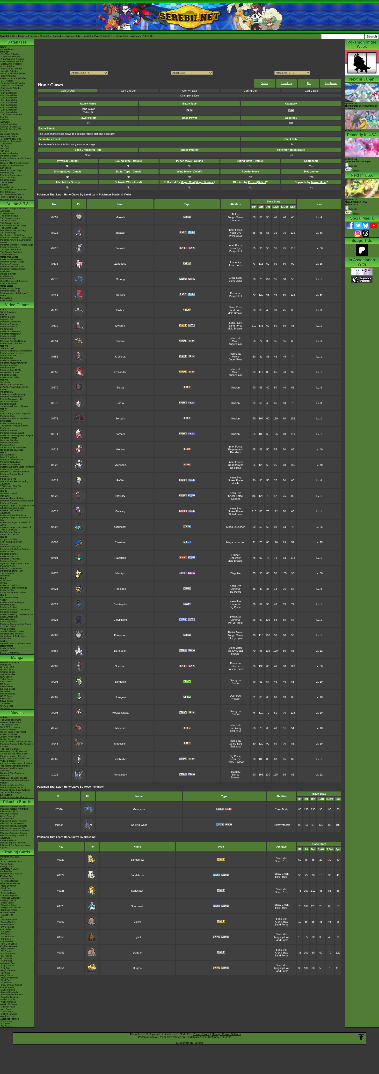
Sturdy (235, 774)
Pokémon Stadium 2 (10, 585)
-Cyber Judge (6, 1011)
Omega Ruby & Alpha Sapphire (15, 413)
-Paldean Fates (7, 912)
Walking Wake (139, 824)
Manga (17, 658)
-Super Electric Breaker (11, 994)
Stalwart (235, 653)
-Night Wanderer (8, 1002)
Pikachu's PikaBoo (9, 814)
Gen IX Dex (68, 90)
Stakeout (235, 731)
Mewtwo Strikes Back (10, 722)
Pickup (236, 214)
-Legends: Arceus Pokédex (13, 78)
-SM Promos (6, 956)
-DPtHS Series (7, 936)
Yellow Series (6, 679)
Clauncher (120, 526)
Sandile (120, 341)
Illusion (235, 387)
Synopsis (351, 209)
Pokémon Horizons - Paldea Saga (16, 245)
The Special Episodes (10, 249)
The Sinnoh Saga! (9, 228)
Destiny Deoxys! (8, 739)
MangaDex (5, 665)
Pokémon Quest (8, 404)
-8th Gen (4, 148)
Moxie (235, 341)
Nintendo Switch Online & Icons (15, 643)
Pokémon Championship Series (15, 158)
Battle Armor (235, 632)
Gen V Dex (311, 90)
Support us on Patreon (189, 1042)
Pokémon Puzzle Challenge (13, 588)
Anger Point (235, 344)
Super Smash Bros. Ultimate (14, 406)
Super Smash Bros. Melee (13, 592)
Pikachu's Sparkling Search (13, 833)
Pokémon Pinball (8, 607)
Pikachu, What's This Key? (13, 843)
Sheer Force (235, 480)
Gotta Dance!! (7, 818)
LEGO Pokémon (8, 177)
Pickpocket (235, 235)
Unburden (235, 557)
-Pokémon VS (7, 1016)
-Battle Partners (7, 990)
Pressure (235, 293)
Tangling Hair (281, 937)
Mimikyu (120, 573)
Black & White (7, 455)
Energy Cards (7, 866)
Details (264, 83)
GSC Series (6, 681)
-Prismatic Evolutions (10, 898)
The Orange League (10, 218)
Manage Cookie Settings (226, 1034)
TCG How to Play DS (10, 486)
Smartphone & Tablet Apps (13, 636)
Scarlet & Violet (7, 317)
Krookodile (120, 372)
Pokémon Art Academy (11, 423)
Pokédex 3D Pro (8, 479)
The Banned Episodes (11, 252)
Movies (17, 713)
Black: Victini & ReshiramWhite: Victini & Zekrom (15, 759)
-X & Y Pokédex (7, 66)
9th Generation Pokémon (12, 194)
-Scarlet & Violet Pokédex (12, 83)
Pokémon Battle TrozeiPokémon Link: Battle (15, 419)
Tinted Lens (235, 514)
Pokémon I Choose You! (12, 785)
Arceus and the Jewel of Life (14, 754)
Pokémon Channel (9, 554)
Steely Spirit (235, 638)
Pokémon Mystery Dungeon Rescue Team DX (13, 364)
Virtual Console (7, 629)
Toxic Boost (235, 265)
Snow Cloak (281, 873)
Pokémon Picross (8, 438)
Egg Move (331, 83)
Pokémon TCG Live (9, 377)
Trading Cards (17, 852)
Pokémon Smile (7, 367)
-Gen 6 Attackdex (8, 105)
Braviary (120, 495)
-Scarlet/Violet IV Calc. (11, 139)
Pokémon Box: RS (9, 556)
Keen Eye (235, 232)
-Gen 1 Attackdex (8, 93)
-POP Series (6, 961)
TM (309, 83)
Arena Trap (281, 921)
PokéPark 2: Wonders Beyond (14, 471)
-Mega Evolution (8, 886)
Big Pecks (235, 591)
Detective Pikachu (9, 401)
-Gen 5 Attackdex (8, 102)
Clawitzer (120, 542)
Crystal (3, 583)
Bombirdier (120, 759)
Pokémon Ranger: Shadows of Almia (15, 523)
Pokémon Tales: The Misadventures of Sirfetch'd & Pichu (14, 293)
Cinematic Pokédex (9, 134)
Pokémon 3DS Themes (11, 634)
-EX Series (5, 939)
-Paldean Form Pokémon (12, 199)
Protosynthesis (281, 824)
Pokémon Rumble (9, 503)
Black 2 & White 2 (8, 457)
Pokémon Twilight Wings (12, 262)
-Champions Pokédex (10, 88)
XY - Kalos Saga (8, 232)
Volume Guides (7, 674)
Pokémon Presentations (11, 175)
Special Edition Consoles (12, 631)
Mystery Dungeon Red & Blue (14, 563)
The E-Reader (7, 573)
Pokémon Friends (8, 326)
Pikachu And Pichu (9, 811)
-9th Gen (4, 146)
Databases (17, 42)
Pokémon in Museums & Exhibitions (12, 166)
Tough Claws (235, 217)
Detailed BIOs (7, 669)
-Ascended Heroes (9, 881)
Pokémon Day (7, 173)
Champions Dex (189, 95)
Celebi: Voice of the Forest (13, 732)
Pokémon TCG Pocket (11, 343)
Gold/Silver (5, 580)
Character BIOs (7, 667)
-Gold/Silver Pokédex (10, 56)
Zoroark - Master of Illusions (13, 756)
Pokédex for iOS (8, 488)
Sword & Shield (7, 348)
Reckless (235, 452)
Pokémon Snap (7, 605)
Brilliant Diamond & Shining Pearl (16, 351)
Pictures (352, 171)
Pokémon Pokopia (9, 324)
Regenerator (235, 449)
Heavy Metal (235, 650)
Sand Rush (235, 307)
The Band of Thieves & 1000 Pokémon (14, 427)
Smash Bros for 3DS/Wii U (13, 447)
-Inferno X (5, 973)
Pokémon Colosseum (10, 546)
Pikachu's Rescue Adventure (14, 809)
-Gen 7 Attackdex (8, 107)
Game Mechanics (8, 136)
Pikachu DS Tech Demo (11, 568)
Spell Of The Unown (10, 727)
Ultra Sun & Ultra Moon (11, 384)
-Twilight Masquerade (10, 907)
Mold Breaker (235, 313)
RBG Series (6, 677)
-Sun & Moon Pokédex (11, 68)
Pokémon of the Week (11, 141)
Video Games (17, 305)
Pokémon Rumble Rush (11, 396)
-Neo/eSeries (6, 941)
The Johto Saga (8, 220)
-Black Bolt (5, 888)
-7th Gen (4, 151)
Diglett (137, 921)
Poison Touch (235, 669)
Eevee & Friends (8, 840)
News (3, 47)
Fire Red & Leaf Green (11, 542)
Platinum (4, 496)
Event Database (8, 192)
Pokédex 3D (6, 476)
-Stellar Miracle (7, 999)
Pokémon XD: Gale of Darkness (15, 549)
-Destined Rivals (8, 893)
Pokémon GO (7, 329)
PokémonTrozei (7, 566)
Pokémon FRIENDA (10, 653)
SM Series (5, 708)
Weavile (120, 294)
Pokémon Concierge (10, 288)
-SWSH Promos (8, 953)
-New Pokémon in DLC (11, 197)
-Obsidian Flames (8, 919)
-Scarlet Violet (7, 924)
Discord (56, 36)
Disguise (235, 573)
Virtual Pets (5, 638)
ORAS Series (6, 706)
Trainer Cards (7, 864)
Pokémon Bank (7, 416)
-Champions (6, 143)
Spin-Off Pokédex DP (10, 127)
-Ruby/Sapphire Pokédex (12, 59)
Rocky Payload (235, 762)
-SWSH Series (7, 927)
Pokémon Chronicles (10, 247)
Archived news (7, 49)
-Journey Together (9, 895)
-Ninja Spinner (7, 965)
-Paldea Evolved (8, 922)
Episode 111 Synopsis (358, 162)
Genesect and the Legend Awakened (12, 769)
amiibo (3, 641)
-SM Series (5, 929)
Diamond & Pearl (8, 493)
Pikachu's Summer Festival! (13, 821)
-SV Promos (6, 951)
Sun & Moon (6, 382)
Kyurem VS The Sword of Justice (16, 763)
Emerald (4, 544)
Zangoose (120, 263)
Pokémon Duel (7, 445)
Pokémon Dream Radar (11, 459)
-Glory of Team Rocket (11, 985)
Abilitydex (5, 122)
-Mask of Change (8, 1004)
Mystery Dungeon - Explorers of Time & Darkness (15, 528)
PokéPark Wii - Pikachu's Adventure (12, 511)
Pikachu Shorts (17, 802)
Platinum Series (7, 694)
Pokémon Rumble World (12, 433)
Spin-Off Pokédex (8, 124)
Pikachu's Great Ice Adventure (14, 830)
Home (21, 36)
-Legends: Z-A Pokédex (11, 85)
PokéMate (5, 575)
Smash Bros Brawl (9, 534)
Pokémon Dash (7, 551)
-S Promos (5, 1023)
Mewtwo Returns (8, 729)
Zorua (120, 387)
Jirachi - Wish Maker (10, 737)
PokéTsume (6, 300)
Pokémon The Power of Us (13, 787)
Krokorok (120, 356)
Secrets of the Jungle (10, 792)
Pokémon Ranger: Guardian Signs (16, 501)
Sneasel (120, 232)
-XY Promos (6, 958)
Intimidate (235, 338)
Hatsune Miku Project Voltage (14, 163)
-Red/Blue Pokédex (9, 54)
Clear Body (235, 277)
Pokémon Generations (11, 259)
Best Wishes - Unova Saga (13, 230)
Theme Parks (6, 182)
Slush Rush (281, 876)
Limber (235, 554)
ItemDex (4, 117)
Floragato (120, 697)
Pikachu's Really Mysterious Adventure (13, 836)
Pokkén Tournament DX (11, 399)
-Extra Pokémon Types (11, 861)
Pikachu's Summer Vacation (13, 806)
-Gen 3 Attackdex (8, 98)
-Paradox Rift (6, 915)
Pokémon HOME (8, 355)
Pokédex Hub (72, 36)
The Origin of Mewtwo (11, 720)
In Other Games (8, 626)
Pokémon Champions (10, 322)
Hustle (235, 483)
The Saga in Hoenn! (10, 223)
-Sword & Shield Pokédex (12, 73)
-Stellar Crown (7, 903)
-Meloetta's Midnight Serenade (15, 766)
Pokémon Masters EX (10, 334)
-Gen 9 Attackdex (8, 112)
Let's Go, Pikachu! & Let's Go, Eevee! (14, 388)
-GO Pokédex (7, 81)
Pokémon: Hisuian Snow (12, 266)
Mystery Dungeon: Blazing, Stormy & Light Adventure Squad (17, 506)
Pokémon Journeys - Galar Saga (16, 237)
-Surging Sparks (8, 900)
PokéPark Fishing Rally (11, 571)
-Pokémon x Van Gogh (11, 170)
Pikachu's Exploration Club (13, 828)
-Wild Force (5, 1009)
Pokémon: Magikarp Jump (13, 394)
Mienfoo (120, 449)
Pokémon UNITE (8, 336)
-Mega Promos (7, 948)
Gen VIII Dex (128, 90)
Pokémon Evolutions (10, 264)
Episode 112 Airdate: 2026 (356, 202)
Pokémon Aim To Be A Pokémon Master (15, 241)
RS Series (5, 684)
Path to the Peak (8, 274)
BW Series (5, 698)
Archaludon (120, 774)
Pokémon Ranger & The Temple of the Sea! (17, 745)
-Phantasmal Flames (10, 883)
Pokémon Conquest (9, 469)
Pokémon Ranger (8, 561)
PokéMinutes (6, 276)
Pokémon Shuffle (8, 430)
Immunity (235, 262)
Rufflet (120, 480)
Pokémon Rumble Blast (11, 474)
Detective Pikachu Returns (13, 341)
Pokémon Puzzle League (12, 602)
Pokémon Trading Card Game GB (16, 614)
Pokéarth (147, 36)
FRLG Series (6, 686)
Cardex (3, 131)
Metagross (139, 809)
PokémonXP (6, 160)
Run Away (235, 728)
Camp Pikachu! (7, 816)
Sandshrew (137, 859)
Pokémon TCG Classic (11, 874)
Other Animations (8, 283)
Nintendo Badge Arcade (11, 450)
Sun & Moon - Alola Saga (12, 235)
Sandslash (137, 890)
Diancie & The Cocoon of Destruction (12, 774)
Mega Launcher (235, 526)
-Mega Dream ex (8, 970)
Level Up (286, 83)
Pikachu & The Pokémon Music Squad (15, 846)
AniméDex (5, 211)
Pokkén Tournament (10, 442)
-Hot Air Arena (7, 987)
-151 (2, 917)
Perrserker (120, 635)
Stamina (235, 771)
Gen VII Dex (189, 90)
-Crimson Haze (7, 1007)
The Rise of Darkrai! (10, 749)
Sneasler (120, 666)
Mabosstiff (120, 743)
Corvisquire (120, 604)
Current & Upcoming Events (13, 189)
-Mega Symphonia (9, 978)
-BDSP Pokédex (8, 76)
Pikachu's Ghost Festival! (12, 823)
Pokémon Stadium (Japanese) (14, 609)
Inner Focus (235, 229)
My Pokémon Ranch (10, 532)
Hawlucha (120, 557)
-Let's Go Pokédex (9, 71)
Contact (44, 36)
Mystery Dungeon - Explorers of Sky (15, 518)
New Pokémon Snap (10, 372)
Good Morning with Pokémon (14, 281)
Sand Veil (281, 858)
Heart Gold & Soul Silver (12, 498)
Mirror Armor (235, 622)
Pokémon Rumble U (10, 464)
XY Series (5, 703)
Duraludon (120, 650)
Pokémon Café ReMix (11, 331)
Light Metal (235, 280)
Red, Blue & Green (9, 597)
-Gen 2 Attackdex (8, 95)
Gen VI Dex (250, 90)
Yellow (3, 600)
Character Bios (7, 213)
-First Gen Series (8, 944)
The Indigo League (9, 216)
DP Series (5, 691)
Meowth (120, 217)
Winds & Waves (7, 312)
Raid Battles (6, 871)
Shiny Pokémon (7, 254)
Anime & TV (17, 204)
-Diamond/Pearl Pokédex (12, 61)
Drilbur (120, 310)
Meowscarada (120, 712)
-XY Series (5, 932)
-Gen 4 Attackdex (8, 100)
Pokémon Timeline (9, 153)
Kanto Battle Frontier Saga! (13, 225)
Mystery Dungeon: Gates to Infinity (17, 467)
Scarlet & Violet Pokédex (97, 36)
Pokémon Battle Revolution (13, 515)
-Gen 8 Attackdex (8, 110)
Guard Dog (235, 743)
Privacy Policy (201, 1034)
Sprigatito (120, 681)
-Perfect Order (7, 878)
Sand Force (235, 310)
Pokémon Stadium (9, 612)
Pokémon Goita (7, 648)
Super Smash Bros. (9, 617)
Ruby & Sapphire (8, 539)
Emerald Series (7, 689)
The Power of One (9, 724)
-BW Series (5, 934)
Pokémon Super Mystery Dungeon (17, 435)
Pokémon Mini (7, 590)
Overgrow (235, 680)
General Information (10, 662)
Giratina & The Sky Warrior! (13, 751)
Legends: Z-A (6, 319)
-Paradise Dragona (9, 997)
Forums (32, 36)
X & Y (3, 411)
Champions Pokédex (127, 36)
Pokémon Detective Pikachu (14, 797)
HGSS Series (6, 696)
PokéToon (5, 271)
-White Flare (6, 890)
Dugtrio (137, 952)
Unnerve (235, 220)
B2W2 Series (6, 701)
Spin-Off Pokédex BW (10, 129)
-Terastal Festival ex (10, 992)
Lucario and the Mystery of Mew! (16, 741)
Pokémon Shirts (8, 180)
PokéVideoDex (7, 278)
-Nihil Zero (5, 968)
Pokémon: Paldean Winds (12, 269)
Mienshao (120, 464)
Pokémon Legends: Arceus (13, 353)
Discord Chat (6, 187)
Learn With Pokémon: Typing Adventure (14, 482)
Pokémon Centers (9, 156)
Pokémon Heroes (8, 734)
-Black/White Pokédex (11, 64)
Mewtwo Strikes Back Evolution (15, 790)
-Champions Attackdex (11, 114)
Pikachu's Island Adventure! (13, 826)
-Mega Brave (6, 975)
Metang (120, 279)
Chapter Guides (7, 672)
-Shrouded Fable (8, 905)
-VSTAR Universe (8, 1014)
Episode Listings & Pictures (13, 208)
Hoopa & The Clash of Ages (13, 778)
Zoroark (120, 418)
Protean (235, 683)
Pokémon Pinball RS (10, 559)
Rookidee (120, 588)
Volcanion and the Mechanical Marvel (14, 781)
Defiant (235, 498)
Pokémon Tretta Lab (10, 462)
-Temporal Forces (8, 910)
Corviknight (120, 619)
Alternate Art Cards (9, 869)
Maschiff (120, 728)
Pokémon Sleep (8, 338)
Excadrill (120, 325)
